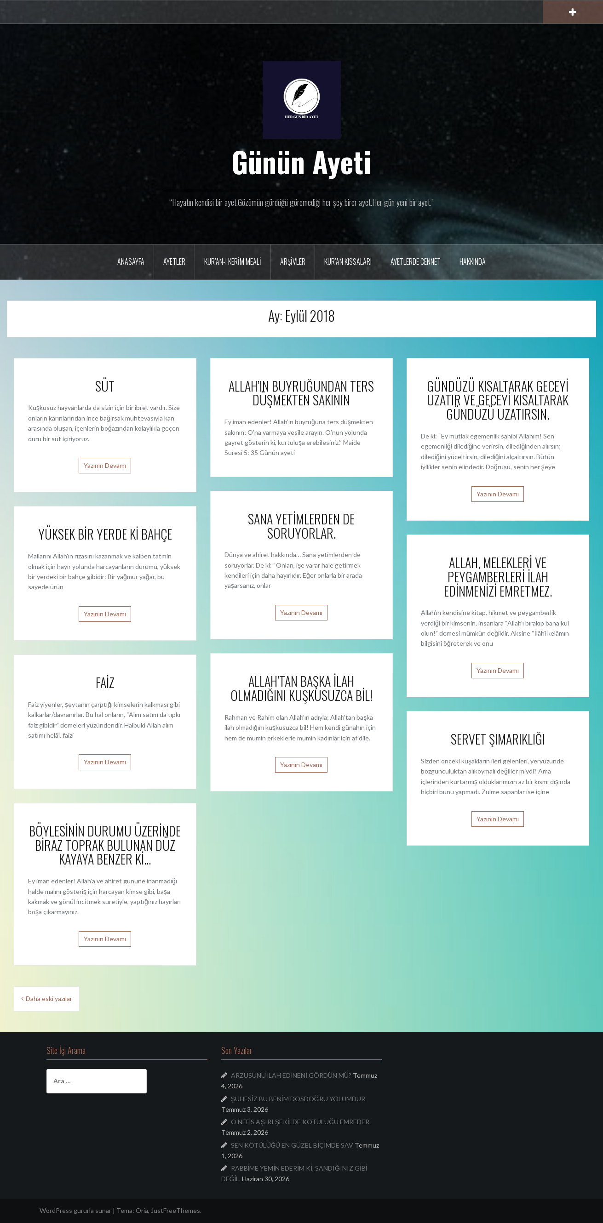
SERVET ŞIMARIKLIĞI (498, 738)
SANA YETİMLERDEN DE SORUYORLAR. (301, 525)
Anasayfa (130, 261)
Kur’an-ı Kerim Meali (232, 261)
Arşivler (292, 261)
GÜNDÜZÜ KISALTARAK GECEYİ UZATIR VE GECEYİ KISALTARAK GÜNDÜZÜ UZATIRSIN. (498, 400)
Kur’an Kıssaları (348, 261)
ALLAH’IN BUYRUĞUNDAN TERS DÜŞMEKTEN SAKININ (301, 393)
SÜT (105, 385)
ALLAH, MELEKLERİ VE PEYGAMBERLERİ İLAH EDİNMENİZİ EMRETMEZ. (498, 576)
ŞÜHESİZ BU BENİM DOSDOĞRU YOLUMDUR (298, 1099)
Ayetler (174, 261)
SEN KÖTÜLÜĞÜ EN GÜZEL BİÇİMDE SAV (292, 1145)
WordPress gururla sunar (75, 1210)
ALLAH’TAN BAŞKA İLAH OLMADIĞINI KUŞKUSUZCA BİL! (301, 688)
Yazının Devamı (105, 465)
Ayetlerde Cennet (416, 261)
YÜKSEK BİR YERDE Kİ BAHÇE (105, 533)
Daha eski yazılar (49, 998)
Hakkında (472, 261)
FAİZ (105, 682)
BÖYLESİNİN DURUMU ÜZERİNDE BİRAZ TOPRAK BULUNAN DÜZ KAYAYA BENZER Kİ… (105, 845)
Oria (142, 1210)
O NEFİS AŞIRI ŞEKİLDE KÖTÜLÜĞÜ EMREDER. (301, 1122)
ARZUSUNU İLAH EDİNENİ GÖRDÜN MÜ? (291, 1075)
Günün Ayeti (301, 161)
